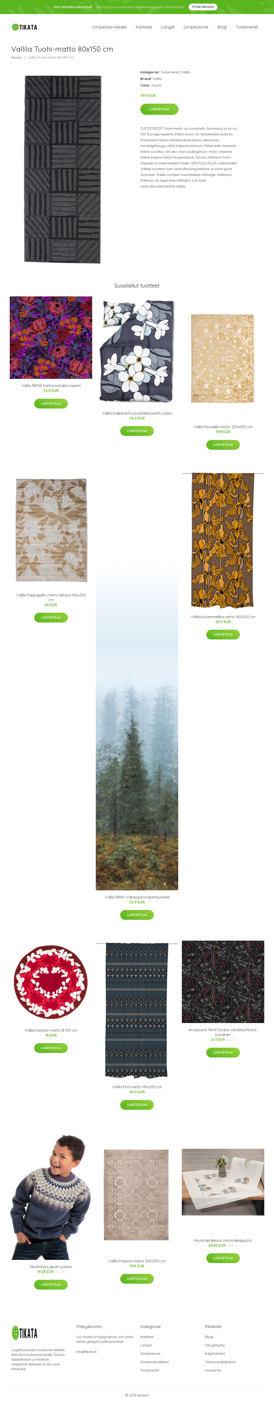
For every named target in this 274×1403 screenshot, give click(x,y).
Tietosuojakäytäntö (220, 1362)
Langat (168, 27)
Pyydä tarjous (203, 7)
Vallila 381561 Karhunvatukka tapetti (51, 385)
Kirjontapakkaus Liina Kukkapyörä (223, 1240)
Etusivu (16, 57)
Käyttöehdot (215, 1353)
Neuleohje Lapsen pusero (51, 1266)
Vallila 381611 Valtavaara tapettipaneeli (137, 897)
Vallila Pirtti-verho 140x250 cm (137, 1087)
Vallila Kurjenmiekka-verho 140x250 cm (223, 617)
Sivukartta (213, 1370)
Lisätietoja (159, 109)
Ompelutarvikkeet (109, 27)
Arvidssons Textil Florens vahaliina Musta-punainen (223, 1032)
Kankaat (144, 27)
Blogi (222, 27)
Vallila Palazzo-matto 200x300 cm (137, 1261)
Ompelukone (196, 27)
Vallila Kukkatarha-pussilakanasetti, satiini (137, 413)
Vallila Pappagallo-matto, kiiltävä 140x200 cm (51, 597)
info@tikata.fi (86, 1352)
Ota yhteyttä (215, 1345)
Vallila (185, 72)
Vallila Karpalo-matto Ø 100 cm (51, 1030)
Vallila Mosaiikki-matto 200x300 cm (223, 427)
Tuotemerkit (247, 27)
